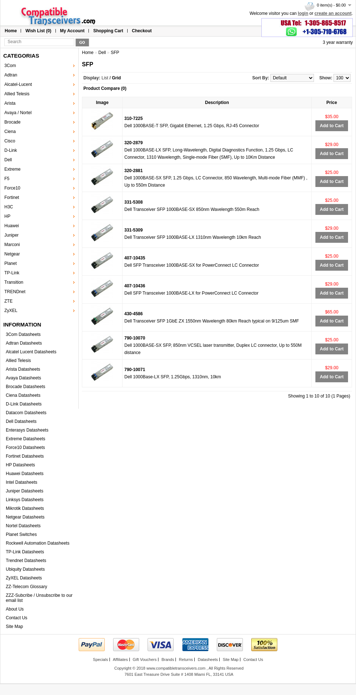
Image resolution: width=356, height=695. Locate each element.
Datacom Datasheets (26, 412)
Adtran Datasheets (24, 343)
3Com (10, 65)
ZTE (8, 301)
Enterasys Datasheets (27, 430)
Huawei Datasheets (25, 473)
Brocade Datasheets (25, 386)
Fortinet (11, 197)
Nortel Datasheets (23, 525)
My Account (72, 30)
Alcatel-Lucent (18, 84)
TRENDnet (14, 291)
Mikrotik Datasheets (25, 508)
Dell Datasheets (21, 421)
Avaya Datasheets (23, 377)
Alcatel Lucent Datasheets (31, 351)
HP (7, 216)
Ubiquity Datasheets (25, 569)
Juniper (11, 235)
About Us (15, 609)
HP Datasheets (20, 464)
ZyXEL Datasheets (24, 577)
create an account (333, 13)
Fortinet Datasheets (25, 456)
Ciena (10, 131)
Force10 (12, 188)
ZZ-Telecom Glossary (26, 586)
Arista (10, 103)
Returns (186, 659)
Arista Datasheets (23, 369)
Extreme (12, 169)
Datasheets (208, 659)
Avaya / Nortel (18, 112)
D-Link (10, 150)
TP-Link (11, 272)
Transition (13, 282)
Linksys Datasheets (25, 499)
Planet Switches (21, 534)
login (303, 13)
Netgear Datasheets (25, 517)
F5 (6, 178)
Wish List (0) (38, 30)
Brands (167, 659)
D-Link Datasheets (24, 404)
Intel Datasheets (21, 482)
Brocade (12, 122)
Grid (116, 77)
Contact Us (16, 617)
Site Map (14, 626)
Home (11, 30)
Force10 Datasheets (25, 447)
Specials (100, 659)
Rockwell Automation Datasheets (37, 543)
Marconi (12, 244)
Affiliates (120, 659)
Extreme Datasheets (25, 438)
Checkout (142, 30)
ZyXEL (10, 310)
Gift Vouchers (145, 659)
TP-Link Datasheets (25, 551)
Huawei (11, 225)
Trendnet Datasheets (26, 560)
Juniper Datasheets (24, 491)
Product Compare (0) (105, 88)
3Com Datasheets (23, 334)
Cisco (9, 140)
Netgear (12, 254)
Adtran (10, 75)
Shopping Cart (108, 30)
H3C (8, 206)
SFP (115, 52)
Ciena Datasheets (23, 395)
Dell (8, 159)
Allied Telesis (16, 93)
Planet (10, 263)
